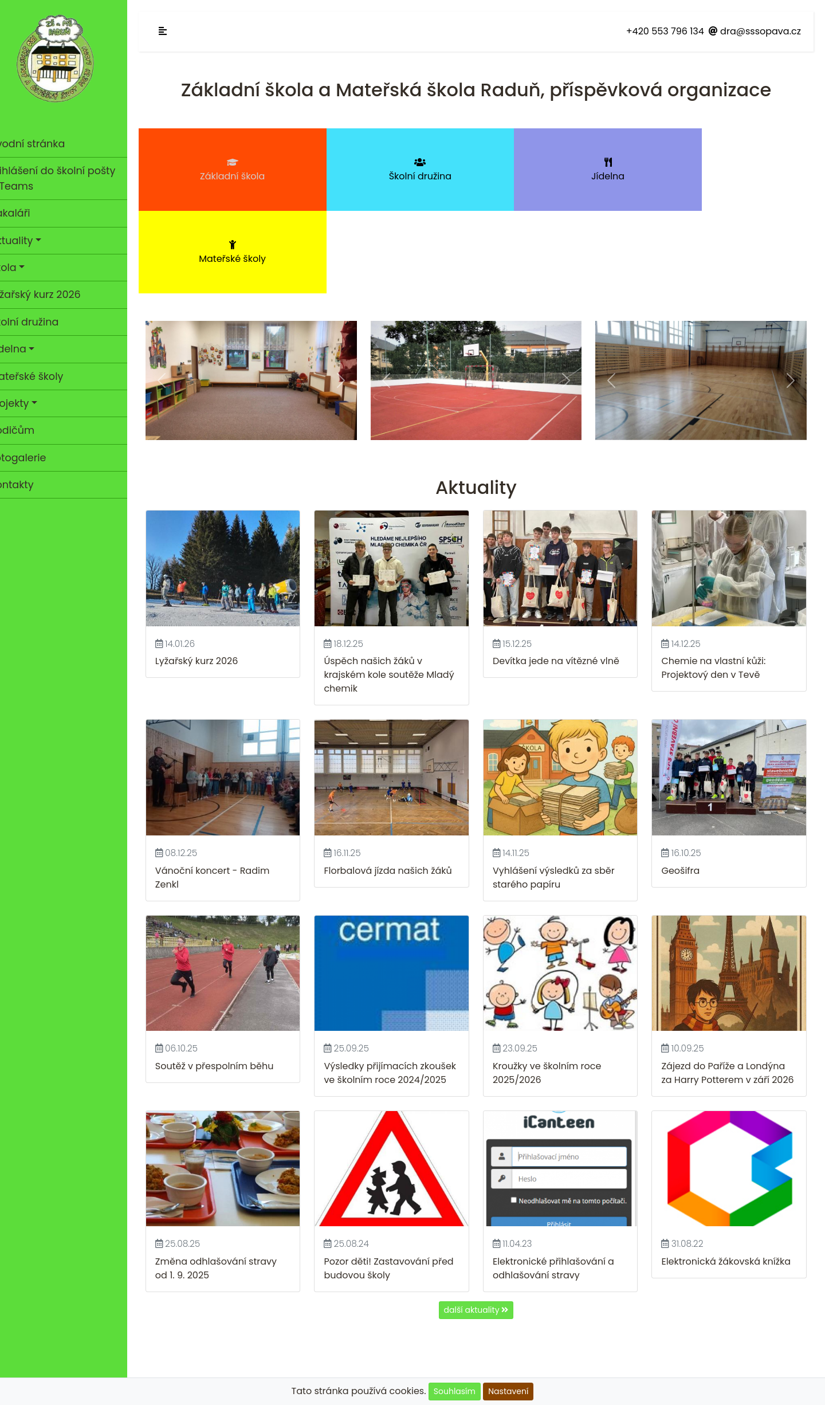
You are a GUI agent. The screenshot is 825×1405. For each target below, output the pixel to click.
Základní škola (237, 170)
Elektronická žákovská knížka (730, 1177)
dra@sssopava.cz (755, 31)
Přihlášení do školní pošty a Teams (69, 178)
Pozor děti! (361, 1177)
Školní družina (40, 322)
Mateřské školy (43, 376)
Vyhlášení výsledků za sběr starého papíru (562, 785)
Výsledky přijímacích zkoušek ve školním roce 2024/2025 (391, 985)
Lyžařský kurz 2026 (51, 294)
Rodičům (28, 430)
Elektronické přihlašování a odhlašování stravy (561, 1184)
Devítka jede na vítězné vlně (564, 572)
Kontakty (28, 485)
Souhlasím (455, 1391)
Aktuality (27, 241)
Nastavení (508, 1391)
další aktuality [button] (484, 1226)
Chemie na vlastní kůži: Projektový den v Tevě (718, 579)
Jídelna (24, 349)
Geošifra (685, 779)
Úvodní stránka (66, 143)
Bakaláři (26, 213)
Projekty (25, 403)
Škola (19, 267)
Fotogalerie (34, 458)
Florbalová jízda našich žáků (400, 779)
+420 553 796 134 (665, 31)
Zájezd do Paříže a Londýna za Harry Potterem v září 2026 (727, 985)
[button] (177, 296)
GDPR (484, 1345)
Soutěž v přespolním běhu (230, 971)
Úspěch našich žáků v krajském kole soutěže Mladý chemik (401, 586)
